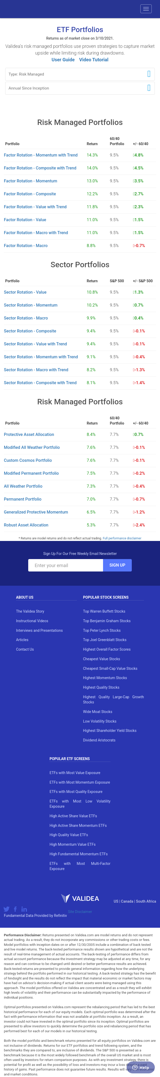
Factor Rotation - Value (25, 219)
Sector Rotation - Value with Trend (35, 343)
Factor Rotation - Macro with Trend (36, 232)
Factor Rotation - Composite (30, 193)
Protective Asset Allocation (29, 434)
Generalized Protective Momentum (36, 512)
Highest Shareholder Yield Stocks (109, 731)
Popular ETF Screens (69, 759)
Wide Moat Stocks (97, 712)
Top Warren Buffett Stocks (104, 611)
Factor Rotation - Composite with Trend (40, 168)
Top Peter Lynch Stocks (102, 630)
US (116, 901)
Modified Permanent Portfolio (31, 473)
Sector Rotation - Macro (26, 318)
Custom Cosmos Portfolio (28, 460)
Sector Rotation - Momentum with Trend (41, 356)
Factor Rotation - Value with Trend (35, 206)
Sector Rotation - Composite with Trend (40, 382)
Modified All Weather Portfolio (32, 447)
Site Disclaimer (80, 912)
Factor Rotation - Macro (26, 245)
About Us (24, 597)
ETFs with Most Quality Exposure (75, 792)
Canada (127, 901)
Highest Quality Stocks (101, 687)
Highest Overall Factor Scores (107, 649)
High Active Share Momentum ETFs (78, 825)
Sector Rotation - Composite (30, 331)
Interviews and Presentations (39, 630)
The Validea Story (30, 611)
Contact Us (25, 649)
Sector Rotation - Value (25, 292)
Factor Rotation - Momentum (30, 181)
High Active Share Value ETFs (73, 816)
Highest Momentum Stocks (105, 678)
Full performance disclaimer (122, 538)
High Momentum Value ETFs (72, 844)
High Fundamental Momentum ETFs (78, 854)
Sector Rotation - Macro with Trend (36, 369)
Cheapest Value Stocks (101, 659)
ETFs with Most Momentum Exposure (79, 782)
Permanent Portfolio (22, 499)
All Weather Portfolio (23, 486)
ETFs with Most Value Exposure (74, 773)
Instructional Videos (32, 621)
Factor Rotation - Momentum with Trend (41, 155)
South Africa (146, 901)
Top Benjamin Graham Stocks (107, 621)
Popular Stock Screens (106, 597)
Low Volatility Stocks (100, 721)
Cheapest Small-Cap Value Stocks (110, 668)
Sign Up (117, 565)
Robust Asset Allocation (26, 525)
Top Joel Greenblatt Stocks (105, 640)
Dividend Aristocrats (99, 740)
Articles (22, 640)
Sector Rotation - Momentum (30, 305)
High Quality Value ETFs (68, 835)
